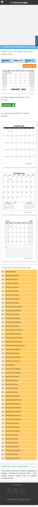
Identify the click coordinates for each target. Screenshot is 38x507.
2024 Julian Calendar (12, 295)
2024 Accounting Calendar (13, 306)
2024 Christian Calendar (13, 419)
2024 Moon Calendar (12, 303)
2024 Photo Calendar (12, 287)
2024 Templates (10, 272)
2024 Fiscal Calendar (12, 314)
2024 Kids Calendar (11, 439)
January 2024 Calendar (12, 369)
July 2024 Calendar (11, 392)
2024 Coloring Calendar (13, 450)
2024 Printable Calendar (13, 357)
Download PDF (7, 105)
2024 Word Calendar (11, 283)
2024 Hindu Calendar (12, 423)
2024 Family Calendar (12, 299)
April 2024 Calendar (11, 380)
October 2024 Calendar (12, 404)
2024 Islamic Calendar (12, 427)
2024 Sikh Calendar (11, 435)
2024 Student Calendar (12, 349)
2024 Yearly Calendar (12, 326)
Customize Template (28, 66)
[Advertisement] (19, 24)
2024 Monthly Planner (12, 353)
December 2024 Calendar (13, 411)
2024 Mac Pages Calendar (13, 341)
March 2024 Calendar (12, 376)
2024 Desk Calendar (11, 442)
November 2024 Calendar (13, 408)
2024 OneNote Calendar (13, 334)
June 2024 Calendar (11, 388)
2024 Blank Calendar (12, 275)
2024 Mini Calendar (11, 454)
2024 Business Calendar (13, 310)
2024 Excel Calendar (11, 291)
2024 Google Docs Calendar (14, 338)
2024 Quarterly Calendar (13, 322)
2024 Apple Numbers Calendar (15, 345)
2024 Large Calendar (12, 446)
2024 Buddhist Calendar (13, 415)
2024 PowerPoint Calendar (14, 330)
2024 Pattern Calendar (12, 458)
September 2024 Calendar (13, 400)
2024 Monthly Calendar (12, 318)
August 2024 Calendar (12, 396)
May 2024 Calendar (11, 384)
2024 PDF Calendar (11, 279)
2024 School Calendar (12, 361)
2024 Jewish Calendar (12, 431)
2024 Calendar (10, 365)
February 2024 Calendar (13, 373)
